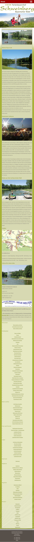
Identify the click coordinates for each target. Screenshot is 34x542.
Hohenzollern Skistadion (17, 492)
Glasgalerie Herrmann (18, 381)
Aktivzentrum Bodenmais (17, 497)
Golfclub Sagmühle (17, 452)
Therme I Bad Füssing (18, 414)
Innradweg (17, 465)
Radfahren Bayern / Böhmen (17, 467)
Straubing (17, 386)
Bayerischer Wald (5, 315)
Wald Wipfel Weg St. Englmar (17, 377)
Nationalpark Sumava (17, 376)
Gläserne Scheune (17, 347)
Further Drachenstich (17, 435)
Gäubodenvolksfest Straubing (17, 437)
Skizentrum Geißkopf (17, 484)
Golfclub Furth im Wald (17, 454)
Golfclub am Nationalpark (17, 442)
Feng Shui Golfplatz (17, 443)
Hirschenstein (17, 507)
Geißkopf (17, 509)
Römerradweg (17, 473)
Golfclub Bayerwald (17, 456)
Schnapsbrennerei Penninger (17, 360)
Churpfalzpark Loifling (17, 399)
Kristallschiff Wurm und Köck (17, 385)
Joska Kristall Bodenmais (17, 397)
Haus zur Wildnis (18, 333)
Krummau (17, 342)
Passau (17, 335)
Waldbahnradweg (18, 480)
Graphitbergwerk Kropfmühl (17, 388)
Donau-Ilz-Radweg (17, 474)
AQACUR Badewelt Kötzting (17, 421)
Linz (17, 344)
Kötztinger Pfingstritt (17, 433)
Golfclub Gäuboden (17, 445)
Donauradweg (17, 478)
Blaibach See (17, 416)
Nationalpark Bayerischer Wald (17, 395)
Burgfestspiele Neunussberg (18, 428)
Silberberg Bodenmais (18, 367)
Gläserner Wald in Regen (17, 390)
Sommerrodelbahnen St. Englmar (18, 379)
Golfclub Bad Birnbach (17, 449)
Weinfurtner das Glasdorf (17, 351)
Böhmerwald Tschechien (17, 340)
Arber (18, 488)
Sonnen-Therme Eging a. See (17, 423)
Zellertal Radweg (18, 471)
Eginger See (17, 418)
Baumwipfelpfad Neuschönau (17, 345)
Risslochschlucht (18, 505)
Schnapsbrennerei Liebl (17, 349)
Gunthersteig (17, 516)
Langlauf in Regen (17, 499)
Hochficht (17, 490)
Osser (18, 512)
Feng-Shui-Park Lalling (17, 383)
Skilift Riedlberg (18, 495)
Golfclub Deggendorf (17, 451)
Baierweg (17, 523)
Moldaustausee (17, 405)
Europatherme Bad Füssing (17, 420)
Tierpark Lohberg (17, 372)
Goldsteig (17, 511)
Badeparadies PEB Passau (17, 413)
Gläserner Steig (17, 518)
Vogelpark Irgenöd (17, 336)
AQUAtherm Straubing (17, 404)
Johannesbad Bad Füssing (17, 407)
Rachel (17, 525)
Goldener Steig (17, 514)
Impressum (18, 461)
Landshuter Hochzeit (17, 432)
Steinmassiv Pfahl (17, 520)
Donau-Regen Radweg (18, 476)
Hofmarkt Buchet (18, 356)
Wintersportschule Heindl (17, 493)
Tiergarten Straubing (17, 354)
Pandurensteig (17, 527)
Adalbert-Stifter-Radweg (17, 469)
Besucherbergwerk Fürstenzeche (17, 338)
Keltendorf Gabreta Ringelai (18, 370)
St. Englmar (17, 486)
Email (17, 540)
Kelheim (17, 365)
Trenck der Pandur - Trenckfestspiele (17, 430)
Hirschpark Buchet (17, 352)
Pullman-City (17, 392)
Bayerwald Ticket (17, 358)
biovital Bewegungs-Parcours (17, 326)
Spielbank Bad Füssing (17, 363)
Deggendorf (17, 374)
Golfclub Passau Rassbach (17, 447)
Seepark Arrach (17, 411)
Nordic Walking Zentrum (17, 328)
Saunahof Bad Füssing (18, 409)
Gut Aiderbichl (17, 361)
